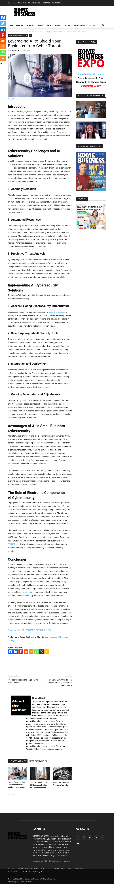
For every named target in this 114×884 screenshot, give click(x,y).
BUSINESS (20, 25)
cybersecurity (29, 592)
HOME (11, 25)
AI (40, 32)
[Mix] (31, 651)
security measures (57, 312)
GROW (41, 25)
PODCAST (92, 25)
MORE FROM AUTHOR (38, 761)
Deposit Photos (13, 99)
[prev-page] (9, 793)
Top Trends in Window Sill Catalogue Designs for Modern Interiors (38, 785)
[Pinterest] (20, 651)
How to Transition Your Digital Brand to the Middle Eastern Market (16, 784)
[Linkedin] (15, 651)
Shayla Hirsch (15, 50)
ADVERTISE (46, 3)
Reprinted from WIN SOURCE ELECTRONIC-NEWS (30, 630)
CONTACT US (26, 871)
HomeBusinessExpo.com (91, 74)
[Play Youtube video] (91, 109)
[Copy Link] (46, 651)
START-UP (31, 25)
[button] (103, 25)
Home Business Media (24, 881)
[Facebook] (10, 651)
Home (10, 32)
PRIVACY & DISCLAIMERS (62, 869)
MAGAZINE (22, 3)
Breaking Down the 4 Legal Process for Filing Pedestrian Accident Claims (59, 683)
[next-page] (13, 793)
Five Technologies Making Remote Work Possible (23, 681)
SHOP (20, 869)
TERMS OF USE (79, 869)
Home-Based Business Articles (26, 32)
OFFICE (68, 25)
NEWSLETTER (56, 3)
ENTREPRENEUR (80, 25)
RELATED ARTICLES (17, 761)
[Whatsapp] (36, 651)
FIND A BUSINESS (34, 3)
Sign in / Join (12, 3)
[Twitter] (3, 23)
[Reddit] (26, 651)
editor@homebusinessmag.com (57, 861)
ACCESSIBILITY (13, 871)
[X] (41, 651)
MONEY (59, 25)
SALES (50, 25)
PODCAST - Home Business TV (90, 96)
